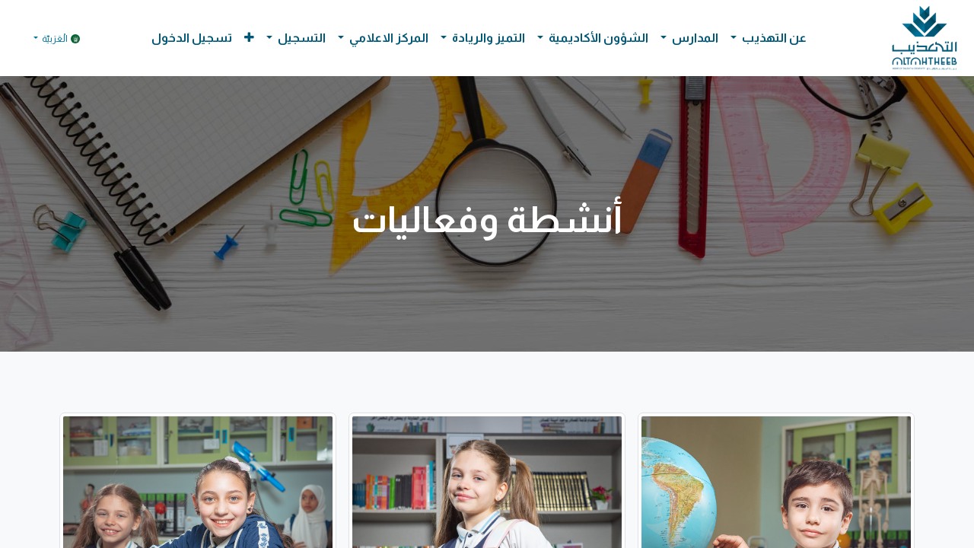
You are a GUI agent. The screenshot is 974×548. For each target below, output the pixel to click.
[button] (249, 38)
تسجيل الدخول (191, 37)
